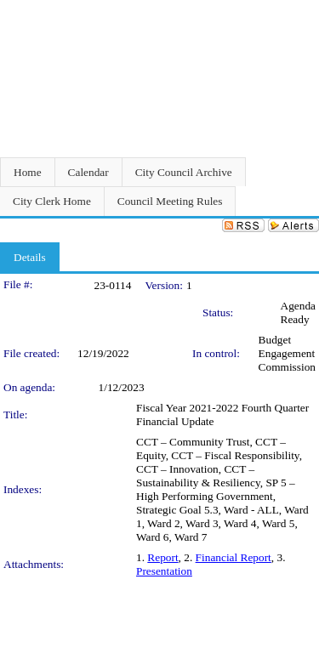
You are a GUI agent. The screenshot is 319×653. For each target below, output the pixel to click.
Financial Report (233, 557)
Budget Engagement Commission (287, 353)
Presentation (164, 571)
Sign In (298, 10)
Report (162, 557)
